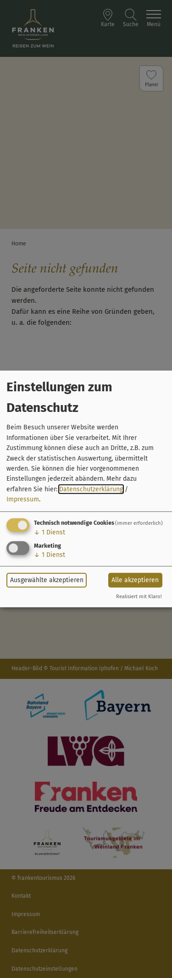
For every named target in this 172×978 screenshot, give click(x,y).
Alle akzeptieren (135, 580)
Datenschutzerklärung (91, 489)
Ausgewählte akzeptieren (46, 580)
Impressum (22, 499)
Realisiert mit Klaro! (139, 597)
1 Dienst (49, 532)
